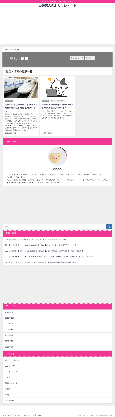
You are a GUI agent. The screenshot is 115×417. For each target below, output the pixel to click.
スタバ (90, 58)
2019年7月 (9, 334)
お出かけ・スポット (13, 359)
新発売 (7, 387)
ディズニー (9, 376)
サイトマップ (8, 414)
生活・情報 (9, 100)
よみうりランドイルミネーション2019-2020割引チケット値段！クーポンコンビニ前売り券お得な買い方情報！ (49, 255)
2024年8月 (9, 311)
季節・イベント (11, 382)
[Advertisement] (57, 26)
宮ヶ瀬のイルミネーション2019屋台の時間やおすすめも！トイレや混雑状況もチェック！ (40, 244)
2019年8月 (9, 328)
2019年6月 (9, 340)
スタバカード (78, 58)
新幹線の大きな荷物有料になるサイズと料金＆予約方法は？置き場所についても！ (21, 107)
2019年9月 (9, 322)
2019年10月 (10, 316)
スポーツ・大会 (11, 370)
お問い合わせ (37, 414)
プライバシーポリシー (22, 414)
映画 (7, 393)
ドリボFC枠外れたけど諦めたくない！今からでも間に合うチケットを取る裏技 (36, 238)
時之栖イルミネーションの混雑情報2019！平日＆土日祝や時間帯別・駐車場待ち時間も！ (40, 261)
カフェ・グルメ (11, 364)
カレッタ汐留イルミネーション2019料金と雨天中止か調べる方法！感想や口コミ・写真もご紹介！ (44, 249)
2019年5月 (9, 345)
